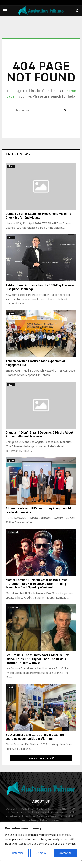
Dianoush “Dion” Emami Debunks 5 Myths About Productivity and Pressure (39, 434)
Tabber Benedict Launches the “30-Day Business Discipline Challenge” (40, 287)
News (11, 166)
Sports (11, 313)
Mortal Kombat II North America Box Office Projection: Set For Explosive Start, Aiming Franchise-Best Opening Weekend (36, 583)
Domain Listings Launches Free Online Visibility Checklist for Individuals (38, 215)
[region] (41, 841)
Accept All (65, 853)
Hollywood (13, 532)
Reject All (41, 853)
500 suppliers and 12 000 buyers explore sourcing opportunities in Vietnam (35, 736)
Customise (17, 853)
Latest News (18, 154)
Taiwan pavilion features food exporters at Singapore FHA (35, 363)
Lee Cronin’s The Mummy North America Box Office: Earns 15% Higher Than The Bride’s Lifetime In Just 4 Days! (37, 659)
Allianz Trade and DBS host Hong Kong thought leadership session (38, 510)
